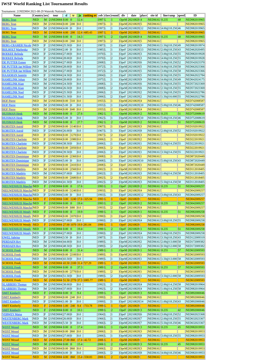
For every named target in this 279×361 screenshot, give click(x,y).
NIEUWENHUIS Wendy (16, 211)
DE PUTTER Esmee (14, 62)
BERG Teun (9, 19)
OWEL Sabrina (11, 237)
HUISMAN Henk (12, 113)
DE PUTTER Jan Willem (16, 66)
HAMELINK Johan (13, 79)
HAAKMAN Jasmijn (14, 75)
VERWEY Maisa (12, 314)
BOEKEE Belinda (12, 53)
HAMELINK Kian (13, 83)
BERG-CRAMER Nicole (16, 45)
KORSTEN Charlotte (14, 139)
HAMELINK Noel (13, 92)
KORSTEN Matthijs (14, 169)
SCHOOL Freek (11, 250)
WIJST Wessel (10, 327)
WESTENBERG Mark (15, 318)
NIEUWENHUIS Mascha (17, 186)
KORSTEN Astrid (12, 126)
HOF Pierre (8, 100)
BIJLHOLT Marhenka (15, 49)
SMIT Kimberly (11, 292)
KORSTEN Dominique (15, 156)
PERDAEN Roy (11, 241)
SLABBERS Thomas (14, 284)
